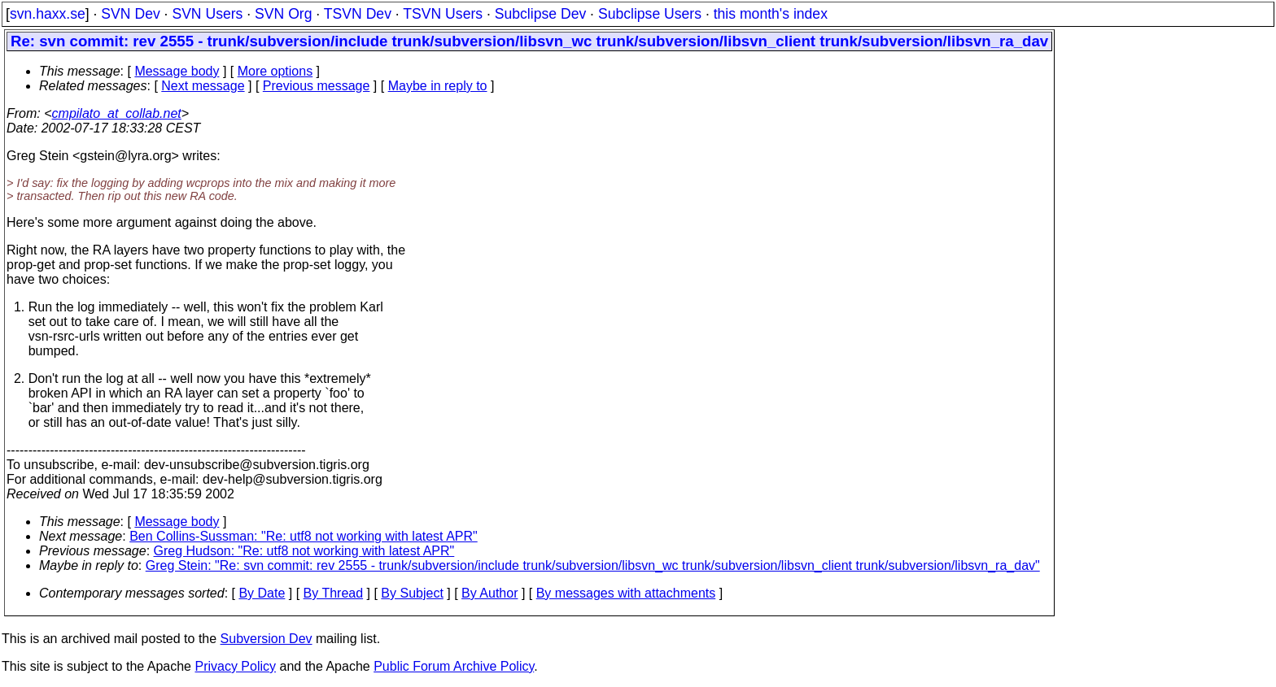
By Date (261, 593)
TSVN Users (443, 14)
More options (275, 71)
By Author (489, 593)
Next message (202, 86)
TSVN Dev (357, 14)
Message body (176, 71)
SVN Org (283, 14)
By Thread (334, 593)
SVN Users (207, 14)
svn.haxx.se (47, 14)
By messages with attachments (626, 593)
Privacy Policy (235, 666)
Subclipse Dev (540, 14)
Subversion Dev (266, 639)
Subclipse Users (649, 14)
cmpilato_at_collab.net (116, 113)
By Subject (412, 593)
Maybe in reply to (437, 86)
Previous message (316, 86)
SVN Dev (130, 14)
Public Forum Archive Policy (454, 666)
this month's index (771, 14)
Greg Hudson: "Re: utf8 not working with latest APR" (304, 551)
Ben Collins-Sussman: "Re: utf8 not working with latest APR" (303, 536)
